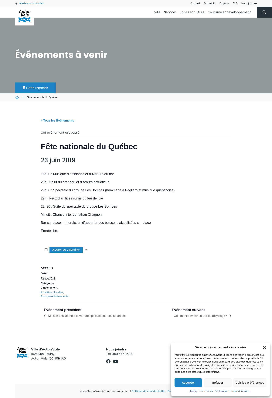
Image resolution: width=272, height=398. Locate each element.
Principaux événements (54, 296)
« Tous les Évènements (57, 120)
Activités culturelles (52, 292)
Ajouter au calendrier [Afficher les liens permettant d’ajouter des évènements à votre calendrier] (66, 250)
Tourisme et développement (229, 12)
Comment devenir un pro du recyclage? (201, 315)
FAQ (235, 3)
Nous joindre (249, 3)
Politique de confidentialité (148, 391)
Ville (157, 12)
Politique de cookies (201, 391)
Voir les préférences (250, 383)
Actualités (210, 3)
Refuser (217, 383)
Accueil (195, 3)
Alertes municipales (29, 3)
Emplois (224, 3)
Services (170, 12)
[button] (264, 347)
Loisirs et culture (192, 12)
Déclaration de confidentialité (232, 391)
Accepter (188, 383)
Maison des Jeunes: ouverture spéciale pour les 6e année (86, 315)
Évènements (17, 97)
